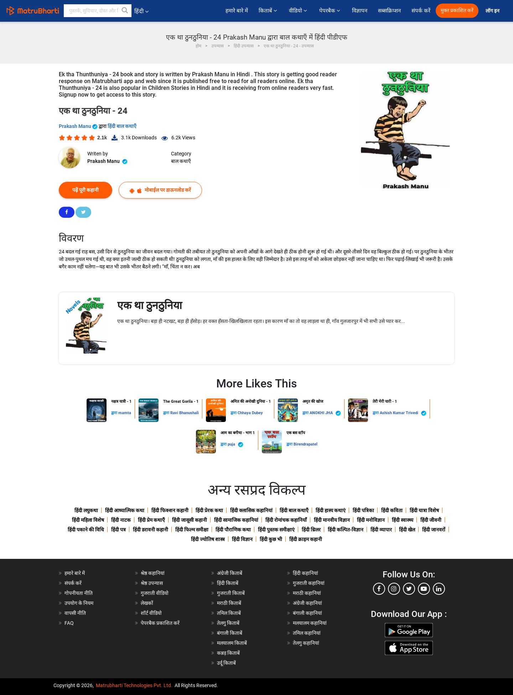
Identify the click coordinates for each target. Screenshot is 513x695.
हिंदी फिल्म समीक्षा (191, 529)
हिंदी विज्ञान (242, 539)
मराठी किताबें (229, 603)
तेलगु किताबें (228, 623)
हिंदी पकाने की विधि (86, 529)
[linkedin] (439, 589)
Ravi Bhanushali (184, 413)
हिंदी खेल (407, 529)
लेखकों (147, 603)
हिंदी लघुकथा (86, 510)
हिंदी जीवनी (430, 520)
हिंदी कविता (392, 510)
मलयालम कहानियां (310, 623)
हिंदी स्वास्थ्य (402, 520)
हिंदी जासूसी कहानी (189, 520)
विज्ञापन (359, 11)
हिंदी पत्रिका (363, 510)
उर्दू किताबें (226, 663)
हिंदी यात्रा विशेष (424, 510)
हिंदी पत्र (118, 529)
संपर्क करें (420, 11)
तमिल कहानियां (307, 633)
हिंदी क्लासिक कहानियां (251, 510)
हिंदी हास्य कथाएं (331, 510)
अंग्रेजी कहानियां (307, 603)
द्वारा (114, 413)
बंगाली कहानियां (307, 613)
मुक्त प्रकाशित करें (457, 10)
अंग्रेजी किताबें (229, 573)
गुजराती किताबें (231, 593)
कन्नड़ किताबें (228, 653)
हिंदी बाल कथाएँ (122, 126)
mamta (124, 413)
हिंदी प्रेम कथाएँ (151, 520)
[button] (125, 10)
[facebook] (379, 589)
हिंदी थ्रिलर (311, 529)
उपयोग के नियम (78, 603)
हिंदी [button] (141, 11)
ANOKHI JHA (325, 413)
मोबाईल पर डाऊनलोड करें (160, 190)
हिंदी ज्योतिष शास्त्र (208, 539)
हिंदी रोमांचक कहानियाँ (286, 520)
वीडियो (298, 11)
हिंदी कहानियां (305, 573)
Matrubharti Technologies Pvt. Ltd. (134, 685)
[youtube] (424, 589)
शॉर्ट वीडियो (151, 613)
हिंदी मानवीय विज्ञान (332, 520)
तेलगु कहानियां (306, 643)
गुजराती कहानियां (309, 583)
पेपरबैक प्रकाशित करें (160, 623)
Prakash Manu (79, 126)
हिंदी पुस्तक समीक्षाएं (276, 529)
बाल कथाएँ (181, 161)
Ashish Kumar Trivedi (403, 413)
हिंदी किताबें (227, 583)
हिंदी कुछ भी (271, 539)
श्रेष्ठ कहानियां (153, 573)
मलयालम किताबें (232, 643)
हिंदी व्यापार (381, 529)
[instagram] (394, 589)
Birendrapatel (305, 444)
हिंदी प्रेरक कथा (209, 510)
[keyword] (97, 10)
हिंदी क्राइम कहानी (305, 539)
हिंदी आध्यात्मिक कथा (124, 510)
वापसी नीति (75, 613)
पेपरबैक (330, 11)
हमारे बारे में (237, 11)
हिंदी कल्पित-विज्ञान (345, 529)
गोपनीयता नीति (78, 593)
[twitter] (409, 589)
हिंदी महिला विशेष (88, 520)
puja (235, 444)
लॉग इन (493, 11)
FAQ (69, 623)
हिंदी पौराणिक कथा (233, 529)
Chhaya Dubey (250, 413)
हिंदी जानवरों (433, 529)
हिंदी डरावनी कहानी (150, 529)
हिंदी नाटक (121, 520)
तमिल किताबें (229, 613)
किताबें (268, 11)
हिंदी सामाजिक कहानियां (236, 520)
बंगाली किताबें (229, 633)
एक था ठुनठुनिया (149, 305)
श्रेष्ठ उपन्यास (152, 583)
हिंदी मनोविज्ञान (371, 520)
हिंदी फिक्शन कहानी (169, 510)
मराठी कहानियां (307, 593)
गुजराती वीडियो (155, 593)
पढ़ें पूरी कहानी (85, 190)
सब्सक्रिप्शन (389, 11)
